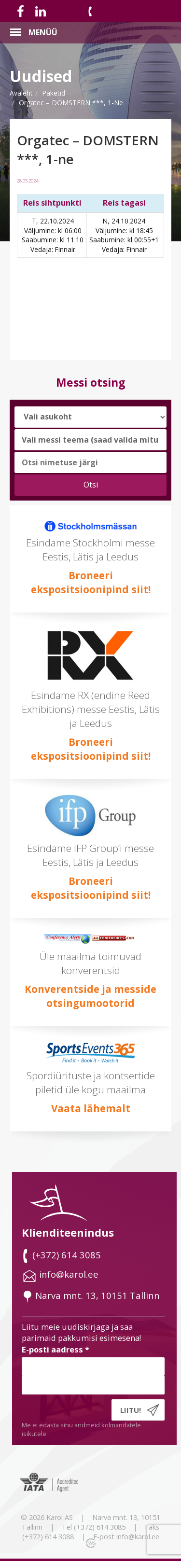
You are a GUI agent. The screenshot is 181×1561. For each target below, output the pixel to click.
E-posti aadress (55, 1349)
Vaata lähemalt (90, 1108)
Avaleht (21, 93)
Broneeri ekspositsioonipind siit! (91, 582)
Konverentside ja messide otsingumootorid (90, 996)
